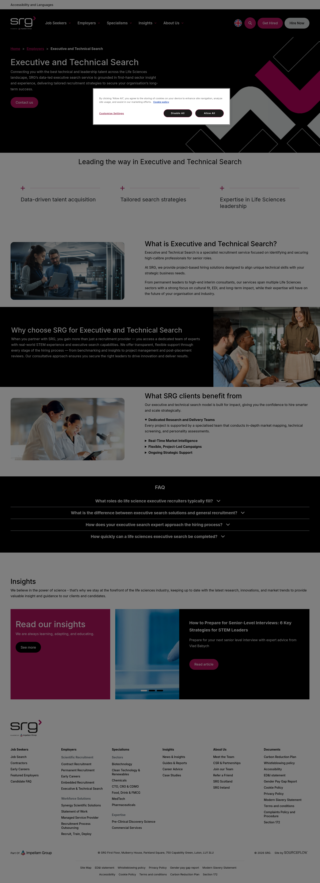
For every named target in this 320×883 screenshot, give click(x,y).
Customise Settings (111, 113)
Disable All (177, 113)
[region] (161, 106)
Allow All (209, 113)
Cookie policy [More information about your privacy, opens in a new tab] (161, 101)
